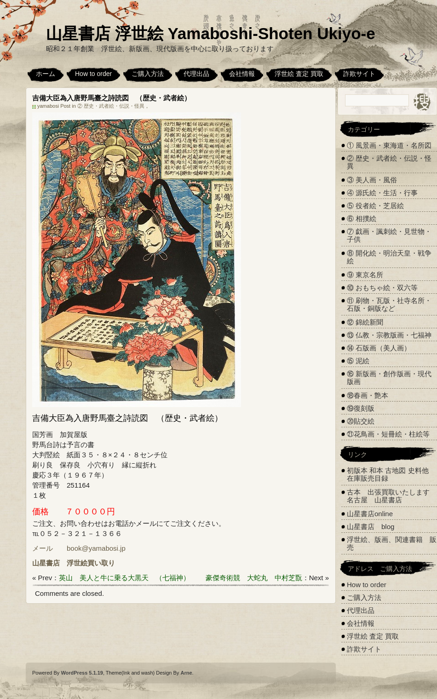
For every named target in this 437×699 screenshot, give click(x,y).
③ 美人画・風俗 (372, 180)
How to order (93, 73)
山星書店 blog (370, 526)
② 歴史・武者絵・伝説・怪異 (110, 106)
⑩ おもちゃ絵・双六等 (382, 287)
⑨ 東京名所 (365, 275)
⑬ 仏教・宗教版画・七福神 (389, 335)
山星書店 (46, 563)
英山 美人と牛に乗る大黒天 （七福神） (124, 578)
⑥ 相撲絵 (361, 218)
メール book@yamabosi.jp (79, 548)
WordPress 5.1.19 (82, 673)
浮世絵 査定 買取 (299, 73)
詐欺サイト (359, 73)
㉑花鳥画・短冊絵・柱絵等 (388, 434)
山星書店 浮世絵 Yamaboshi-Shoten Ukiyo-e (210, 33)
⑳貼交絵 (360, 421)
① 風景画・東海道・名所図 (389, 145)
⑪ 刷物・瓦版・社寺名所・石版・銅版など (389, 304)
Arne (186, 673)
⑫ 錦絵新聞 (365, 322)
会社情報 (242, 73)
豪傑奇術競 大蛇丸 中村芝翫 (254, 578)
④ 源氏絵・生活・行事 (382, 193)
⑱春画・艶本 (367, 395)
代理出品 (196, 73)
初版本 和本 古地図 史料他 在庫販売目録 (388, 474)
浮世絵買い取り (91, 563)
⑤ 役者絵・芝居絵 (375, 206)
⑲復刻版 (360, 408)
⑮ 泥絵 (358, 361)
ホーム (45, 73)
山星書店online (370, 514)
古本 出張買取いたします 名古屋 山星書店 (392, 496)
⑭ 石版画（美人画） (379, 348)
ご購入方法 (148, 73)
